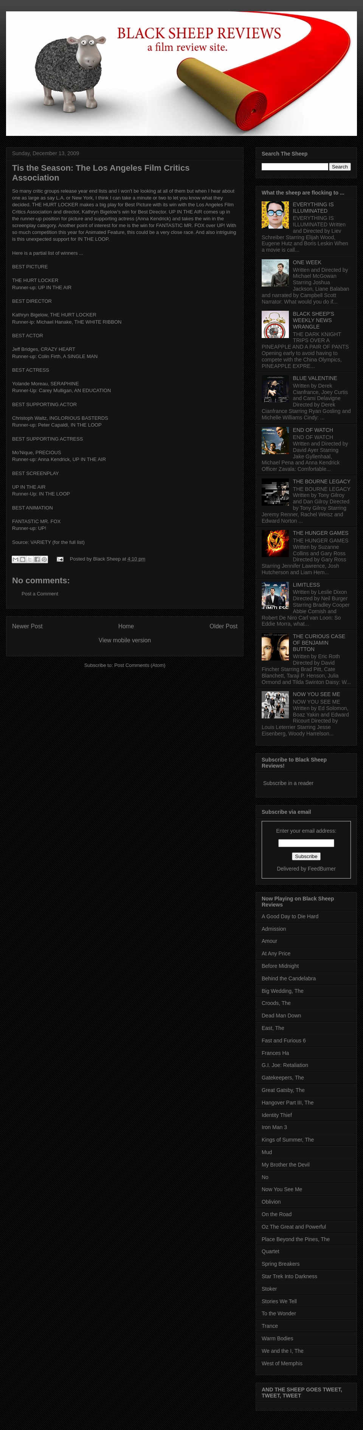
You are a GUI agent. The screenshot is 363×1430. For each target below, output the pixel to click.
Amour (269, 941)
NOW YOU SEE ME (316, 694)
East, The (273, 1028)
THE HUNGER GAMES (321, 533)
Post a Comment (40, 594)
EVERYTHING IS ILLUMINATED (313, 207)
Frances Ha (275, 1053)
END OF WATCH (313, 430)
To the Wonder (279, 1313)
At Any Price (276, 953)
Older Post (223, 626)
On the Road (277, 1214)
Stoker (269, 1289)
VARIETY (40, 542)
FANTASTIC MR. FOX (180, 225)
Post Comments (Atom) (139, 665)
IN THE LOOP (86, 425)
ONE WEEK (307, 262)
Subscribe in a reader (288, 783)
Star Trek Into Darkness (289, 1276)
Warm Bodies (277, 1338)
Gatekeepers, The (283, 1078)
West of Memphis (282, 1363)
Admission (274, 929)
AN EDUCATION (92, 390)
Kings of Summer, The (288, 1140)
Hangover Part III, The (287, 1103)
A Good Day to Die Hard (290, 916)
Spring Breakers (280, 1264)
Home (126, 626)
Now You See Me (282, 1189)
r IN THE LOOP (91, 239)
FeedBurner (322, 869)
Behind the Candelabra (289, 978)
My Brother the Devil (286, 1165)
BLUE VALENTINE (315, 378)
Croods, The (276, 1003)
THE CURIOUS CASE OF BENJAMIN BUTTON (319, 642)
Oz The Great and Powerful (294, 1227)
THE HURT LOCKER (55, 204)
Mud (267, 1152)
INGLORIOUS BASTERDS (79, 418)
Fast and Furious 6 (284, 1040)
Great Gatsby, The (283, 1090)
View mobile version (125, 640)
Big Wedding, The (283, 991)
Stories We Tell (279, 1301)
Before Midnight (280, 966)
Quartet (270, 1251)
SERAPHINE (64, 383)
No (265, 1177)
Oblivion (271, 1202)
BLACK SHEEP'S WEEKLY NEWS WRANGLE (313, 320)
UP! (221, 225)
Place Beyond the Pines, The (296, 1239)
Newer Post (27, 626)
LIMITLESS (306, 585)
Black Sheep (107, 559)
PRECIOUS (48, 452)
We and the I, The (283, 1351)
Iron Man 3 (274, 1127)
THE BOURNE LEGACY (322, 481)
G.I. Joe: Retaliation (285, 1065)
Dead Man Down (281, 1016)
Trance (270, 1326)
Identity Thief (277, 1115)
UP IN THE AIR (185, 212)
